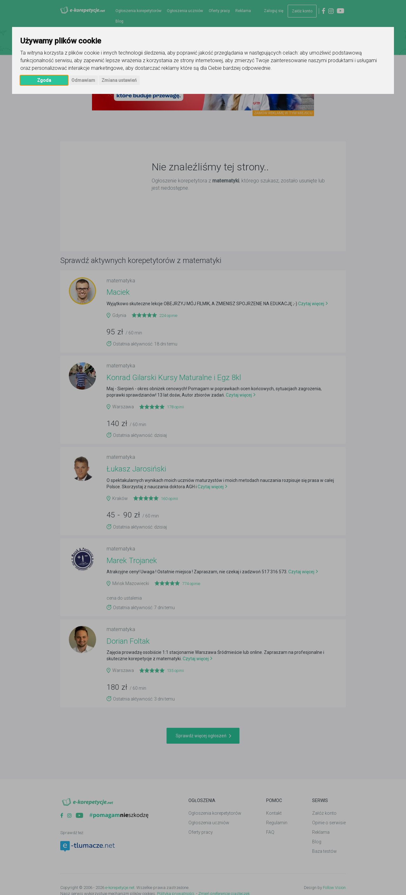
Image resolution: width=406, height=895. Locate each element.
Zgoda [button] (44, 80)
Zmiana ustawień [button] (119, 80)
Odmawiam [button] (83, 80)
